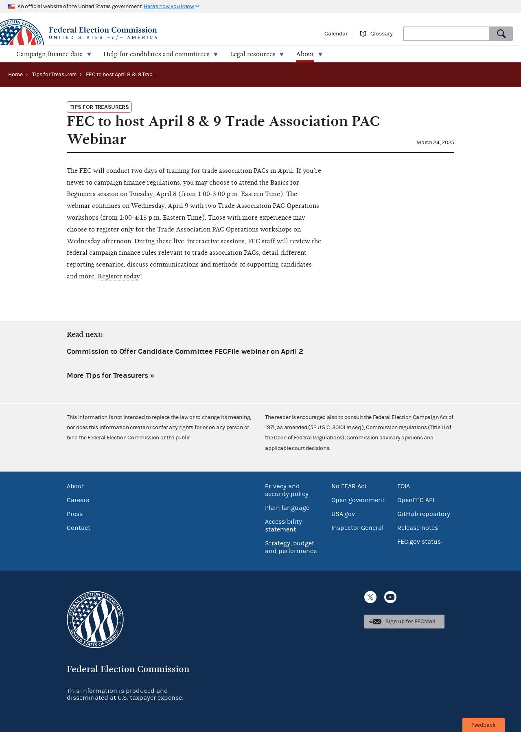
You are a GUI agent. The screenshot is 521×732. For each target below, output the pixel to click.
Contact (78, 527)
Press (75, 514)
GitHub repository (423, 514)
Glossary (381, 34)
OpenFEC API (415, 500)
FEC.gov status (419, 541)
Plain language (287, 508)
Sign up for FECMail (410, 621)
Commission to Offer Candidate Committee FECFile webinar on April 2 (185, 351)
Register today (119, 276)
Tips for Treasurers (54, 74)
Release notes (417, 527)
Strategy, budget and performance (291, 547)
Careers (78, 500)
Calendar (336, 34)
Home (15, 74)
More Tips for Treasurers (107, 375)
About (75, 486)
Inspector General (357, 527)
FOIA (403, 486)
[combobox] (446, 33)
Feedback (483, 725)
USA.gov (343, 514)
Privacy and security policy (287, 490)
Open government (358, 500)
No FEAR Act (349, 486)
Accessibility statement (283, 525)
